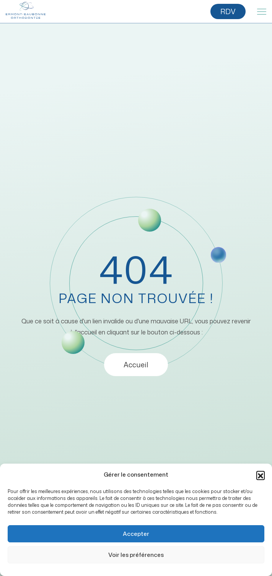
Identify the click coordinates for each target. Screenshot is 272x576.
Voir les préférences (136, 555)
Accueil (136, 365)
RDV (228, 11)
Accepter (136, 534)
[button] (260, 475)
